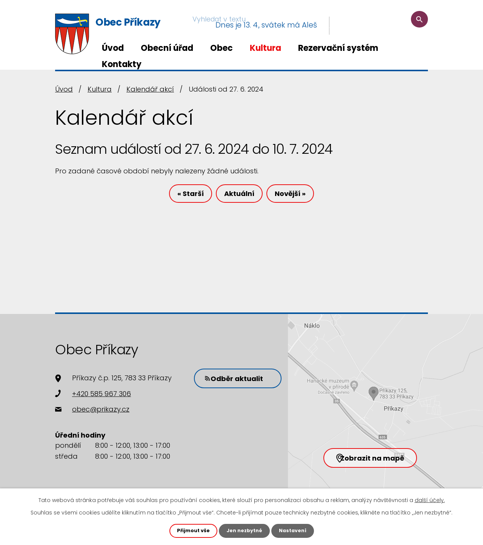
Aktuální (239, 196)
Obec (221, 48)
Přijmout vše (190, 530)
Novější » (300, 196)
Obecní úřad (167, 48)
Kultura (265, 48)
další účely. (430, 499)
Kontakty (122, 64)
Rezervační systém (338, 48)
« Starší (180, 196)
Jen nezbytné (244, 530)
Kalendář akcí (150, 89)
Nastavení (296, 530)
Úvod (113, 48)
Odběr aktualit (239, 377)
